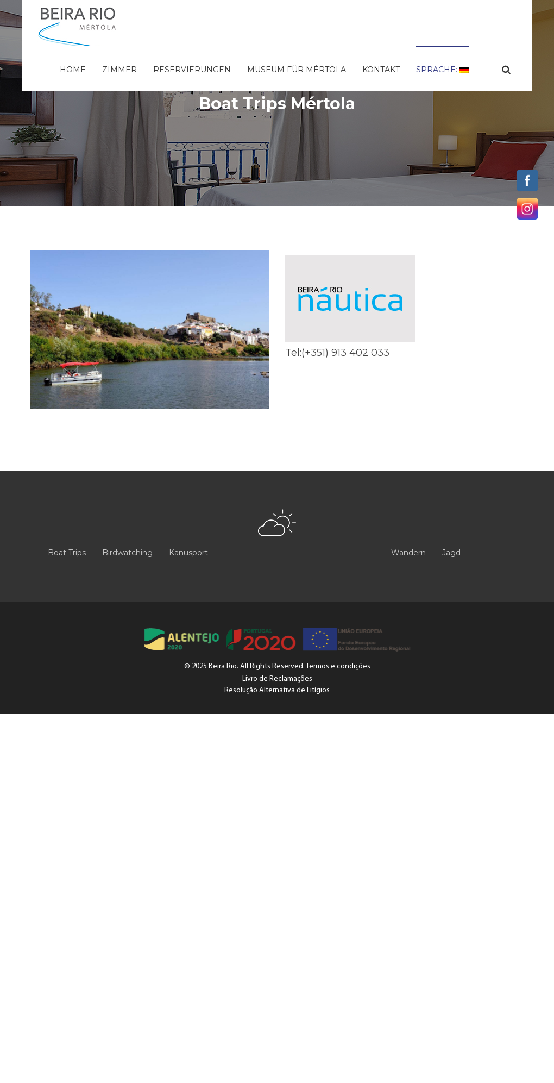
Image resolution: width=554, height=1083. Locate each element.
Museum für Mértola (296, 69)
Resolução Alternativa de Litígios (277, 690)
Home (73, 69)
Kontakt (381, 69)
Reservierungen (192, 69)
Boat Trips (67, 553)
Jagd (451, 553)
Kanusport (188, 553)
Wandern (408, 553)
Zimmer (119, 69)
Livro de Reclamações (277, 679)
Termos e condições (338, 666)
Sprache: (442, 69)
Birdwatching (127, 553)
